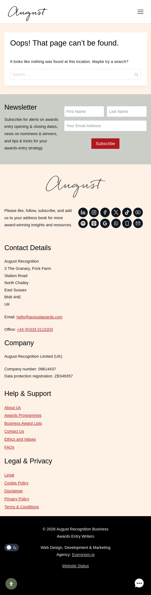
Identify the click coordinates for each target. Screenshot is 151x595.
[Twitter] (116, 212)
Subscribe (105, 143)
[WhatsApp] (116, 223)
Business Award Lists (23, 423)
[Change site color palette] (11, 547)
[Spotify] (83, 223)
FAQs (9, 447)
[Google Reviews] (105, 223)
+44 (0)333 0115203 (35, 329)
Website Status (75, 566)
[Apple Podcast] (94, 223)
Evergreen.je (83, 554)
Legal (9, 475)
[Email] (138, 223)
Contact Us (14, 431)
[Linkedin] (83, 212)
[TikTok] (127, 212)
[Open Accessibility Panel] (11, 584)
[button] (140, 584)
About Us (12, 407)
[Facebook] (105, 212)
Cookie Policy (16, 483)
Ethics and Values (20, 439)
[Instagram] (94, 212)
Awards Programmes (23, 415)
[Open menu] (142, 11)
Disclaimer (13, 491)
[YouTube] (138, 212)
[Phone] (127, 223)
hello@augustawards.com (39, 317)
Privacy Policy (16, 499)
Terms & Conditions (21, 507)
